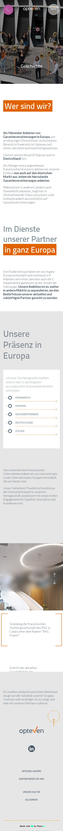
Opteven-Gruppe (31, 771)
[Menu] (53, 9)
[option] (17, 579)
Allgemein (31, 799)
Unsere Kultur (31, 791)
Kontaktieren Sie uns (31, 778)
